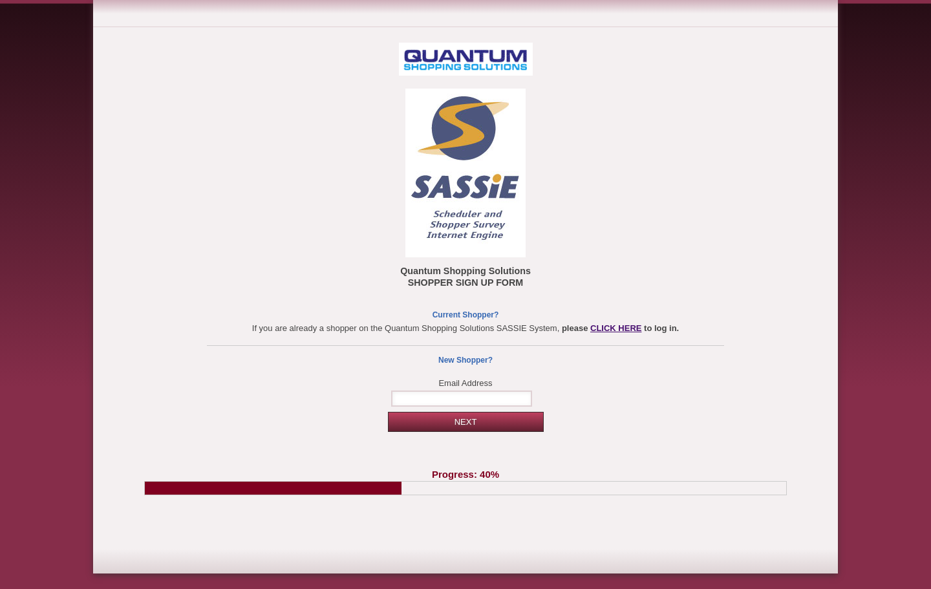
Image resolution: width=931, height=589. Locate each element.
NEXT (466, 422)
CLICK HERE (615, 328)
